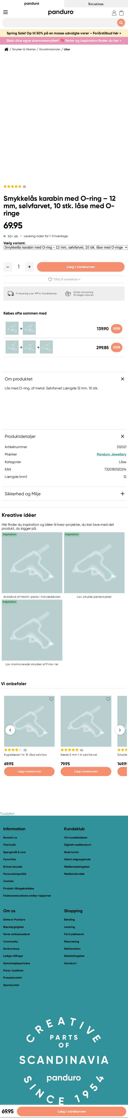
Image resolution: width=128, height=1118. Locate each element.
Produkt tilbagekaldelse (18, 888)
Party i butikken (13, 970)
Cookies (8, 881)
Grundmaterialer (49, 49)
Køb (116, 328)
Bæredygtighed (13, 927)
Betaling (69, 919)
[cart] (121, 13)
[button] (7, 267)
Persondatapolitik (14, 874)
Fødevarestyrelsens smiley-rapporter (27, 895)
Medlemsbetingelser (77, 867)
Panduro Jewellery (111, 454)
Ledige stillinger (13, 956)
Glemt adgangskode (77, 859)
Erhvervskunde (12, 867)
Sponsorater (11, 985)
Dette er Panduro (14, 919)
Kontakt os (10, 837)
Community (10, 941)
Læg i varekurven (81, 267)
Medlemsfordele (74, 874)
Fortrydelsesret (74, 934)
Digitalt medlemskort (77, 845)
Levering (69, 927)
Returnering (71, 941)
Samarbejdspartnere (16, 963)
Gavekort (70, 963)
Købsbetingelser (74, 956)
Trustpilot (7, 814)
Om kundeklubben (75, 837)
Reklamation (72, 949)
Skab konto (71, 852)
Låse (67, 49)
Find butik (9, 845)
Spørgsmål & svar (14, 852)
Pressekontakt (12, 978)
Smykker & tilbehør (24, 49)
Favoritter (9, 859)
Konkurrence (11, 949)
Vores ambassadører (16, 934)
